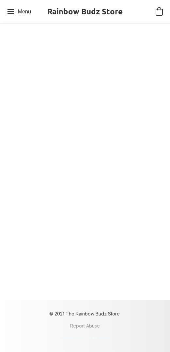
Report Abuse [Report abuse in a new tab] (85, 326)
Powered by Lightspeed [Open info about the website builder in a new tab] (85, 338)
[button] (85, 11)
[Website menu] (19, 11)
